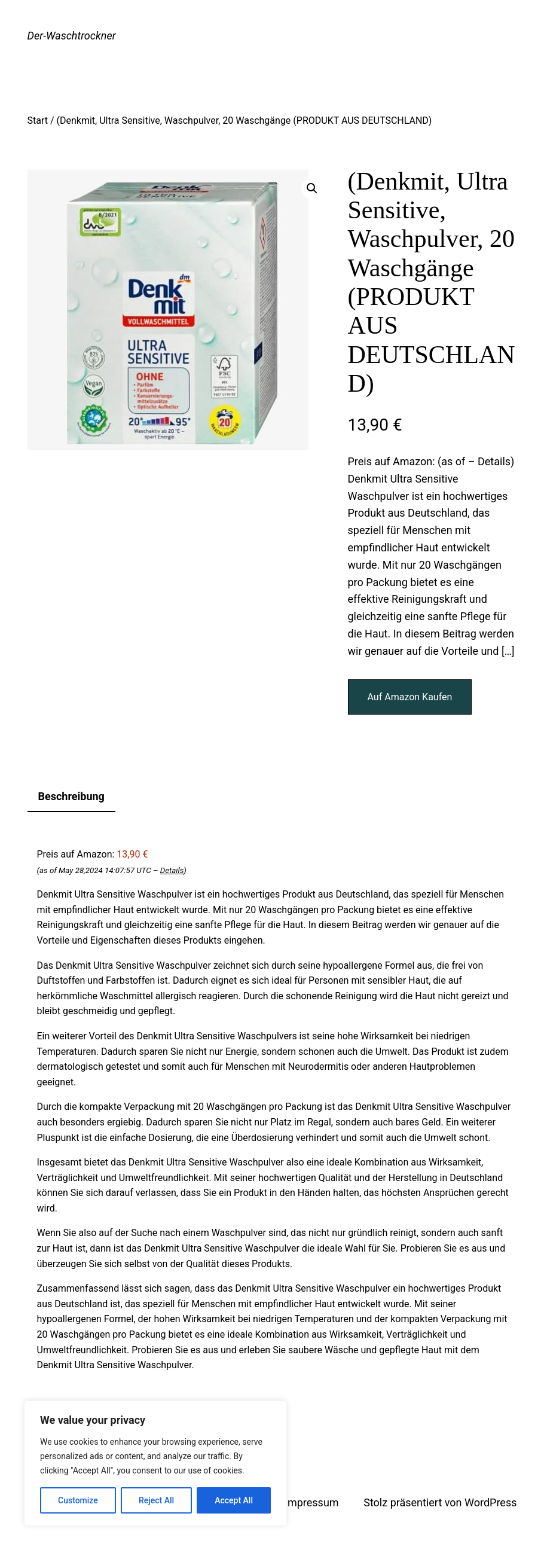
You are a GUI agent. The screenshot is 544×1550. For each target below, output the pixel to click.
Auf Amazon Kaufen (410, 697)
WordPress (490, 1502)
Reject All (156, 1500)
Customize (78, 1500)
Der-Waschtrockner (71, 35)
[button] (312, 188)
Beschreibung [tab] (71, 796)
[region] (155, 1463)
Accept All (234, 1500)
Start (37, 120)
